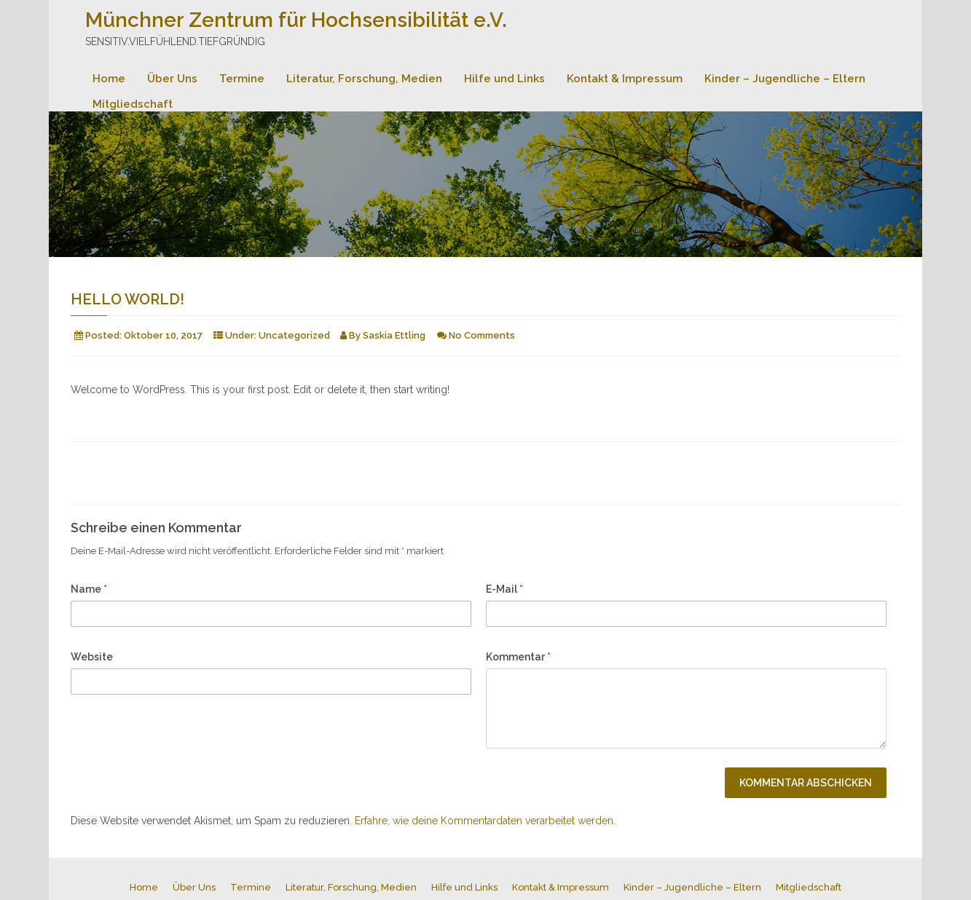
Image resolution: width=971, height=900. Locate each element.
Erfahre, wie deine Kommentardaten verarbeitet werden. (485, 820)
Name (89, 589)
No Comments (482, 335)
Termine (241, 78)
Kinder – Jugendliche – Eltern (784, 78)
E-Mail (504, 589)
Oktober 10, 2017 (163, 335)
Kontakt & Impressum (625, 78)
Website (92, 657)
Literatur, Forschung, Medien (364, 78)
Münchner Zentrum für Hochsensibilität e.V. (296, 20)
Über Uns (172, 78)
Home (109, 78)
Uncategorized (294, 335)
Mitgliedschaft (133, 104)
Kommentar (518, 657)
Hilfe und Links (504, 78)
